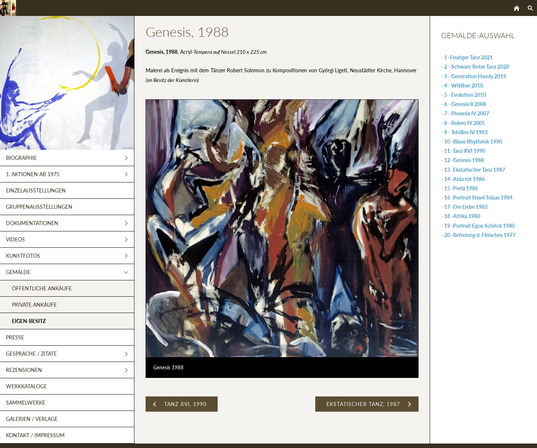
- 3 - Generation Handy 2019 (473, 76)
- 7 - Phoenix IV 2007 (465, 113)
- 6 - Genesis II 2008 (463, 104)
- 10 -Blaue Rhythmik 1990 (471, 141)
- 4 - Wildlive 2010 (462, 85)
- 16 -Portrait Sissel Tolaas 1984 (476, 197)
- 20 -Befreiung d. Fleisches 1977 (478, 235)
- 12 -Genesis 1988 (462, 160)
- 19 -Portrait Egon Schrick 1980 (478, 226)
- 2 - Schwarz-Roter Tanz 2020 (475, 66)
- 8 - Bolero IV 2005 (463, 123)
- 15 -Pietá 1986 (459, 188)
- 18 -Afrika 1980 (460, 216)
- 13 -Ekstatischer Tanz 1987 (473, 170)
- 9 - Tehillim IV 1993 (464, 132)
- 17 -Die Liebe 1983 (464, 207)
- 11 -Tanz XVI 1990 (463, 151)
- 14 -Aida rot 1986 (463, 179)
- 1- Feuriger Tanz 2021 (467, 57)
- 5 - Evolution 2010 (463, 95)
